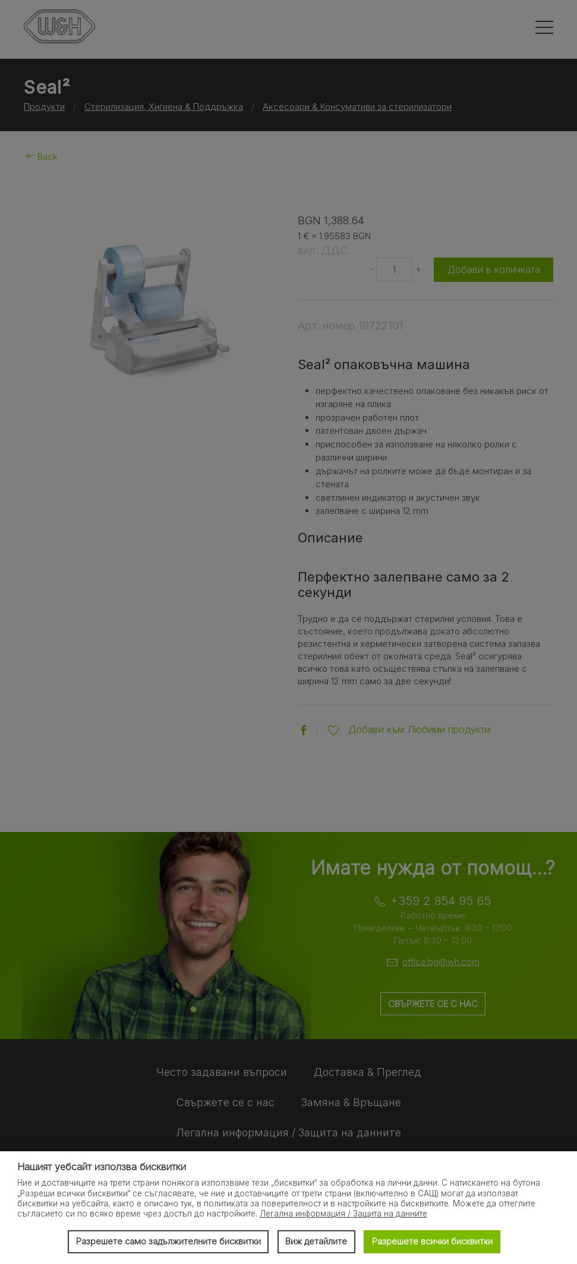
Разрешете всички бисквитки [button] (432, 1241)
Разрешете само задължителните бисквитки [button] (168, 1241)
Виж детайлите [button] (316, 1241)
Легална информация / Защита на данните (343, 1213)
